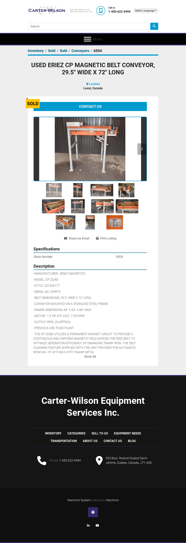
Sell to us (99, 433)
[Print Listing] (106, 238)
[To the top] (93, 512)
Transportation (63, 441)
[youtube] (97, 525)
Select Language (144, 10)
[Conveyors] (80, 50)
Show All (90, 356)
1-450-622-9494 (119, 11)
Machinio (112, 500)
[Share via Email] (78, 238)
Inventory (53, 433)
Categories (76, 433)
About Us (90, 441)
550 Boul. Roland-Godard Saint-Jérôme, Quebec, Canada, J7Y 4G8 (129, 460)
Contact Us (90, 106)
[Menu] (87, 39)
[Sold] (51, 50)
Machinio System (79, 500)
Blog (132, 441)
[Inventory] (36, 50)
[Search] (88, 26)
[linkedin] (88, 525)
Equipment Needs (127, 433)
